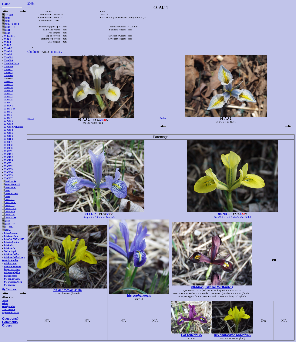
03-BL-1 (8, 93)
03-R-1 (7, 42)
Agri (10, 251)
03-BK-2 (8, 90)
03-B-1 (7, 39)
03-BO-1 (8, 105)
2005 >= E (9, 187)
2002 (6, 33)
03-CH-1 (8, 138)
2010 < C (8, 199)
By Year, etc (9, 289)
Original (30, 119)
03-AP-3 (8, 72)
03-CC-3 (8, 123)
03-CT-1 (8, 151)
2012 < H (8, 214)
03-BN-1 (8, 102)
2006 (6, 190)
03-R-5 (7, 45)
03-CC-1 (8, 120)
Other (6, 230)
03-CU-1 (8, 154)
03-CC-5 (8, 132)
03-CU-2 (8, 157)
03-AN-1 (8, 57)
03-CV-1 (8, 163)
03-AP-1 (8, 69)
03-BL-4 (8, 99)
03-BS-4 (8, 117)
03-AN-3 (8, 60)
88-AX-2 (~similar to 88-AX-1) (212, 287)
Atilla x (99, 217)
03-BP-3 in (9, 108)
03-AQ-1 (8, 75)
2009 (6, 196)
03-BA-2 (8, 84)
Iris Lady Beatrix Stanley (13, 259)
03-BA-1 (8, 81)
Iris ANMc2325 (232, 335)
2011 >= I (8, 211)
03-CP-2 (8, 144)
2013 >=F (8, 224)
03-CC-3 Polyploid (13, 126)
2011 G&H (9, 208)
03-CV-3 (8, 169)
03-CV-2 (8, 166)
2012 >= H (9, 217)
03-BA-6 (8, 87)
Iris (11, 233)
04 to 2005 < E (11, 184)
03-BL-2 (8, 96)
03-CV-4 (8, 172)
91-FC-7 (90, 214)
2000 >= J (8, 27)
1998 (6, 20)
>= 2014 (7, 227)
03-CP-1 (8, 141)
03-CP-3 (8, 148)
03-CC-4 (8, 129)
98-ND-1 (224, 214)
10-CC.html (56, 51)
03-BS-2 (8, 111)
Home (6, 3)
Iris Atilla (67, 290)
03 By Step (9, 36)
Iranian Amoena (12, 266)
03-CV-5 (8, 175)
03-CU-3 (8, 160)
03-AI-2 (8, 48)
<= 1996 (7, 14)
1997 (6, 17)
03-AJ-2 (8, 54)
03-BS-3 (8, 114)
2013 (6, 220)
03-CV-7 (8, 178)
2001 (6, 30)
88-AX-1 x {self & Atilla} (232, 217)
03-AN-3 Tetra (11, 63)
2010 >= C (9, 202)
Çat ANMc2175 (191, 335)
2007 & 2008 (10, 193)
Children (32, 51)
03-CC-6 (8, 135)
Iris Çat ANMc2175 (14, 239)
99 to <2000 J (10, 23)
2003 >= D (9, 181)
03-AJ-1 (8, 51)
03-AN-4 (8, 66)
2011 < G (8, 205)
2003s (31, 3)
